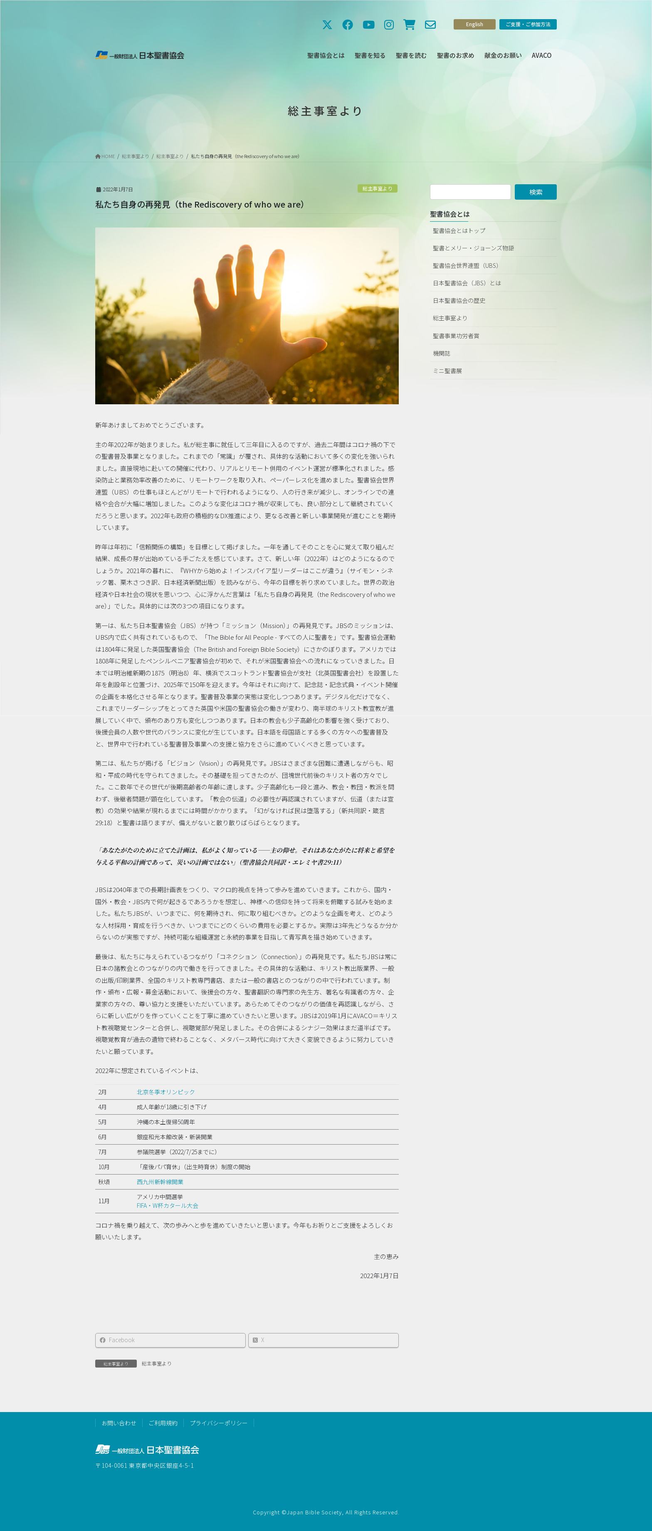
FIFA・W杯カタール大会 (167, 1205)
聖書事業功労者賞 (456, 335)
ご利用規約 (163, 1423)
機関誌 (441, 353)
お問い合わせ (118, 1423)
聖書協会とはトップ (459, 230)
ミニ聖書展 (447, 370)
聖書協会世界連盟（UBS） (467, 265)
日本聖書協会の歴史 (459, 300)
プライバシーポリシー (219, 1423)
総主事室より (378, 188)
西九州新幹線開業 (160, 1181)
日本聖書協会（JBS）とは (467, 283)
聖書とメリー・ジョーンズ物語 (473, 248)
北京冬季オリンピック (166, 1092)
